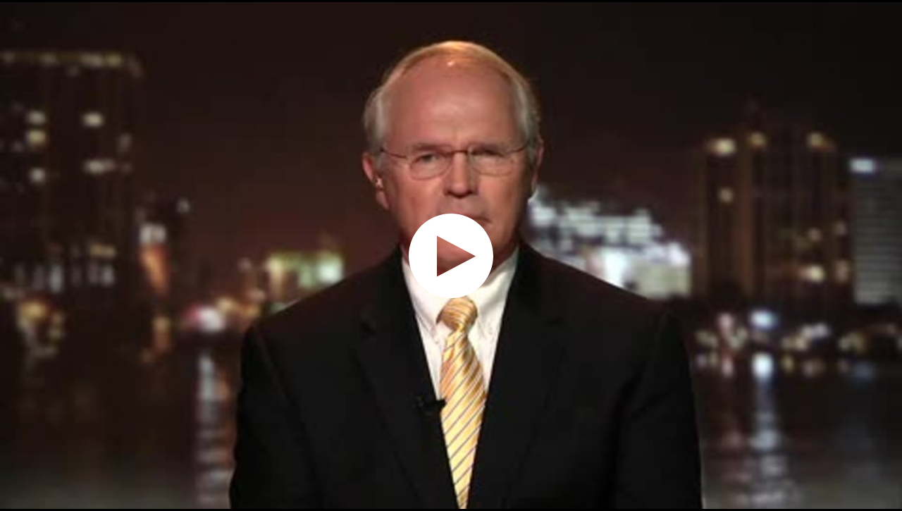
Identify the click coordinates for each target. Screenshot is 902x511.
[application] (451, 255)
